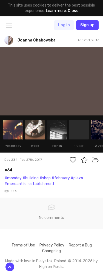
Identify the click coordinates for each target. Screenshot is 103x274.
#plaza (77, 178)
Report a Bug (80, 245)
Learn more (56, 10)
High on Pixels (51, 266)
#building (30, 178)
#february (61, 178)
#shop (45, 178)
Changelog (51, 251)
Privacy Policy (51, 245)
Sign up (87, 25)
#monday (13, 178)
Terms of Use (23, 245)
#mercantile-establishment (29, 183)
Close (73, 10)
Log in (64, 25)
